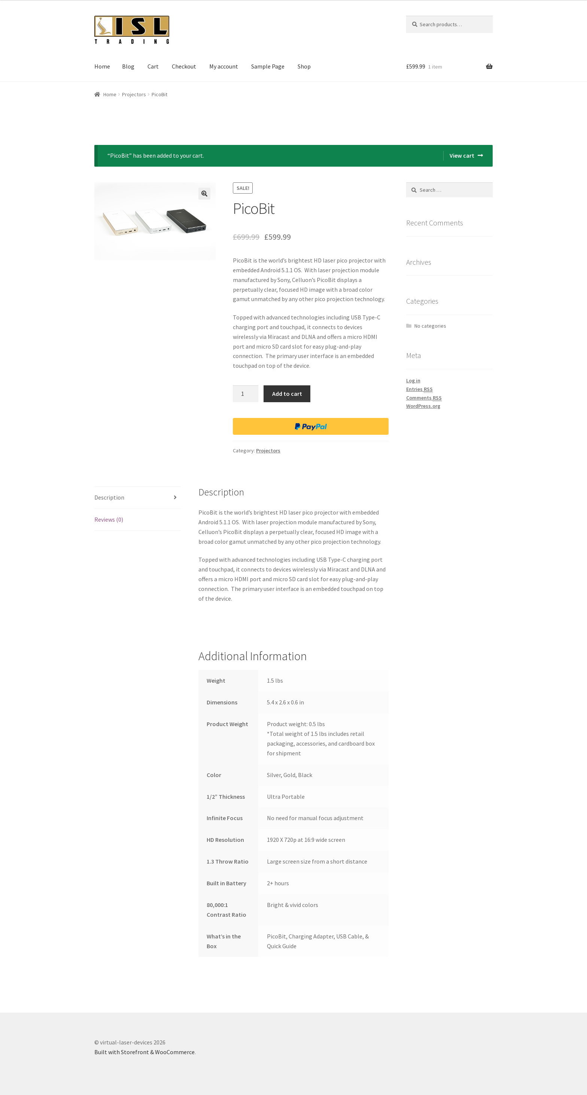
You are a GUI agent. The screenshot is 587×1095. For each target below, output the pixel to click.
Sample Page (268, 66)
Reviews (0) (108, 519)
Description (109, 497)
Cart (153, 66)
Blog (128, 66)
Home (102, 66)
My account (223, 66)
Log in (413, 380)
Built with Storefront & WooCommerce (144, 1052)
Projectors (134, 94)
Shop (304, 66)
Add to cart (287, 393)
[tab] (137, 498)
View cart (462, 155)
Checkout (184, 66)
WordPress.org (423, 406)
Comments (424, 397)
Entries (419, 389)
